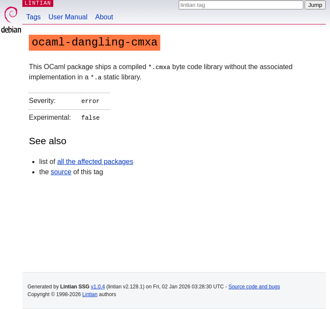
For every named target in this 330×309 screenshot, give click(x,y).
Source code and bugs (254, 287)
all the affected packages (95, 159)
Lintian (90, 294)
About (104, 17)
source (61, 169)
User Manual (68, 17)
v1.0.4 (98, 287)
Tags (33, 17)
